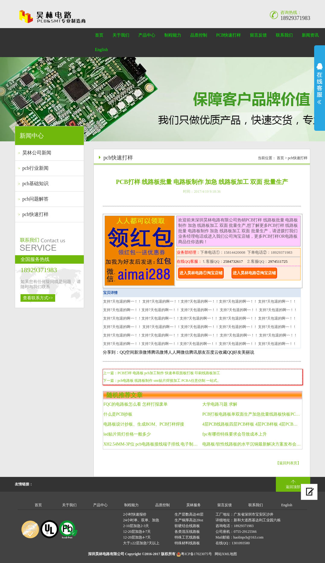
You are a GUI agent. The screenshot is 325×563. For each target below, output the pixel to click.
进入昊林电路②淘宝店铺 (254, 273)
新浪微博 (142, 352)
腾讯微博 (159, 352)
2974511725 (278, 261)
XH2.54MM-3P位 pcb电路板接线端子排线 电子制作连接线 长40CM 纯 (152, 444)
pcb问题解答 (35, 198)
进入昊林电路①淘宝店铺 (200, 273)
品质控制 (198, 35)
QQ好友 (234, 352)
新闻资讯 (310, 35)
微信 (185, 352)
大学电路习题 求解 (219, 404)
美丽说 (247, 352)
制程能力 (172, 35)
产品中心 (146, 35)
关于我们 (120, 35)
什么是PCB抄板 (117, 414)
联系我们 (284, 35)
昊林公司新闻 (36, 152)
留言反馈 (258, 35)
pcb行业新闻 (35, 168)
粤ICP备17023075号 (196, 554)
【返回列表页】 (288, 463)
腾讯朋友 (197, 352)
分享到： (111, 352)
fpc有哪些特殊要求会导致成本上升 (234, 434)
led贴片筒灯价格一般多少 (127, 434)
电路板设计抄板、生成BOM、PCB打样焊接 (143, 424)
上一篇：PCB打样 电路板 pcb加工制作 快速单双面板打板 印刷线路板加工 (161, 373)
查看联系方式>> (38, 298)
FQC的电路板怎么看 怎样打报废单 (135, 404)
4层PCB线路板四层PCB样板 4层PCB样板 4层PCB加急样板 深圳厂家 (251, 424)
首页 (99, 35)
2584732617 (233, 261)
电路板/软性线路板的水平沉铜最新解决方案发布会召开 (251, 444)
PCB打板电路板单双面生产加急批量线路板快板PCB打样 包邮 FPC (251, 414)
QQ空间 (127, 352)
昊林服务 (193, 505)
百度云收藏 (216, 352)
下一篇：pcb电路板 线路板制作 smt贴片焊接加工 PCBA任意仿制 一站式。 (162, 380)
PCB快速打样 (228, 35)
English (101, 49)
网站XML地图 (226, 554)
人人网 (174, 352)
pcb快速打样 (35, 214)
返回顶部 (293, 487)
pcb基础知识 (35, 183)
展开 (319, 83)
